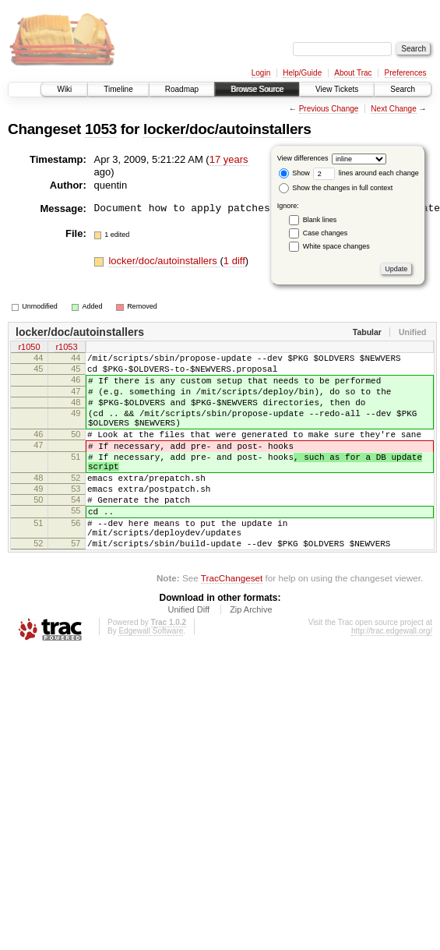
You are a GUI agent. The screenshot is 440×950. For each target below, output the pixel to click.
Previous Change (329, 108)
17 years (228, 159)
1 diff (234, 261)
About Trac (352, 73)
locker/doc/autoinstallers (227, 129)
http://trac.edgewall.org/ (391, 675)
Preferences (406, 73)
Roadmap (182, 89)
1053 (101, 129)
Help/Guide (302, 73)
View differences (303, 158)
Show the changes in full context (336, 188)
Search (402, 89)
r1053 (66, 348)
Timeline (118, 89)
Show (294, 173)
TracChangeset (231, 622)
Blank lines (320, 220)
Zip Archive (251, 654)
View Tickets (336, 89)
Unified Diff (188, 654)
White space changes (336, 246)
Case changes (325, 233)
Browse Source (257, 89)
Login (261, 73)
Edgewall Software (150, 675)
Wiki (64, 89)
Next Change (393, 108)
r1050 (29, 348)
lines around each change (366, 173)
